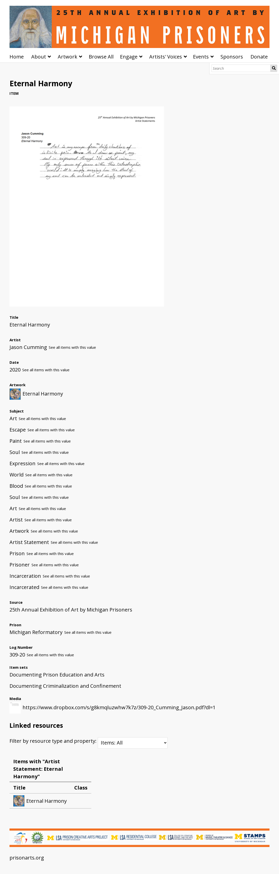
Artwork (67, 56)
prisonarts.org (27, 857)
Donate (259, 56)
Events (201, 56)
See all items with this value (72, 347)
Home (17, 56)
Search (273, 68)
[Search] (241, 68)
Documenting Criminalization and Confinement (65, 685)
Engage (129, 56)
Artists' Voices (165, 56)
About (38, 56)
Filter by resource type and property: (89, 741)
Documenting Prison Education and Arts (57, 674)
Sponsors (231, 56)
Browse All (101, 56)
